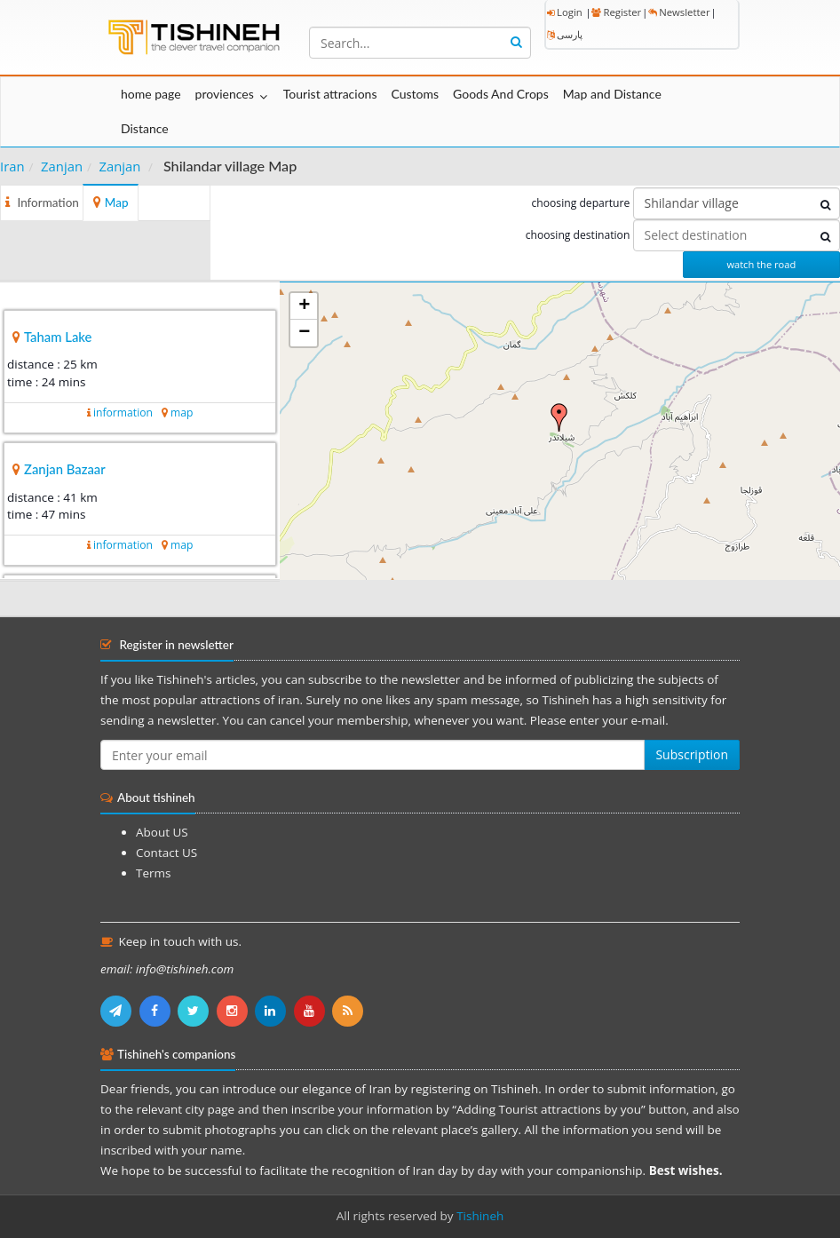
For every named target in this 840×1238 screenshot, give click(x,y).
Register (616, 12)
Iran (12, 166)
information (123, 412)
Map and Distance (612, 93)
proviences (224, 93)
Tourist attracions (330, 93)
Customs (415, 93)
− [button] (304, 333)
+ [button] (304, 306)
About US (162, 832)
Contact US (166, 853)
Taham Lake (57, 337)
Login (564, 12)
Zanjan (62, 166)
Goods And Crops (501, 93)
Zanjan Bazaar (65, 469)
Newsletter (678, 12)
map (181, 412)
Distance (145, 128)
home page (151, 93)
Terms (153, 873)
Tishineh (479, 1216)
